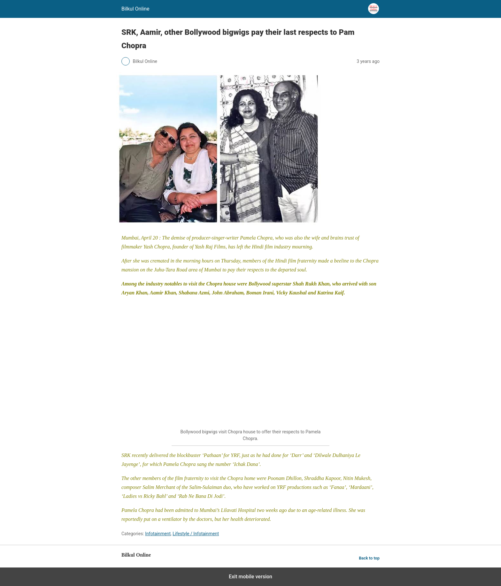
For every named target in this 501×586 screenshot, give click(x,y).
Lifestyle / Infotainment (196, 533)
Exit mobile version (250, 577)
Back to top (369, 558)
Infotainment (158, 533)
